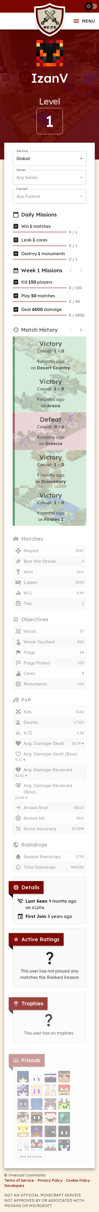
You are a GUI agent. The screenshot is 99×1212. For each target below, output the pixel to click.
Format (22, 190)
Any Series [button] (26, 178)
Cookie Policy (78, 1180)
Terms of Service (19, 1180)
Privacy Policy (49, 1180)
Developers (14, 1185)
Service (22, 152)
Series (21, 171)
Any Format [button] (28, 197)
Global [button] (23, 159)
